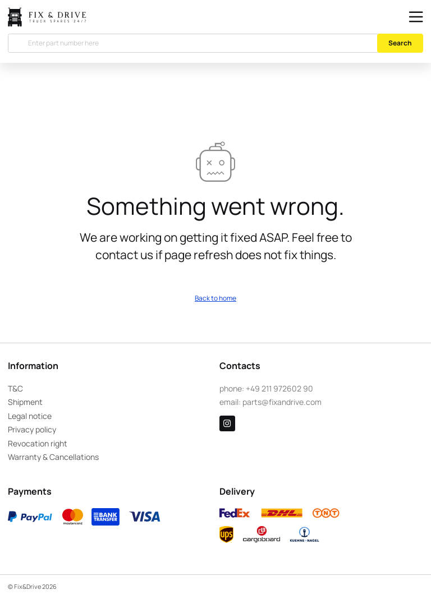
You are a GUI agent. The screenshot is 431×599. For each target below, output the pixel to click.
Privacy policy (32, 429)
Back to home (215, 298)
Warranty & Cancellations (53, 456)
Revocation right (37, 443)
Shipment (25, 402)
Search (400, 43)
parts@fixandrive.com (282, 402)
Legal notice (30, 416)
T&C (15, 388)
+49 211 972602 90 (279, 388)
